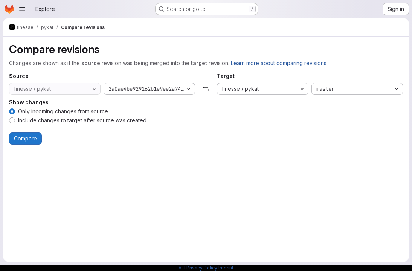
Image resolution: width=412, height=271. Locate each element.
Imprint (225, 268)
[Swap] (206, 89)
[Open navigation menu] (22, 9)
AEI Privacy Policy (198, 268)
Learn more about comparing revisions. (279, 63)
